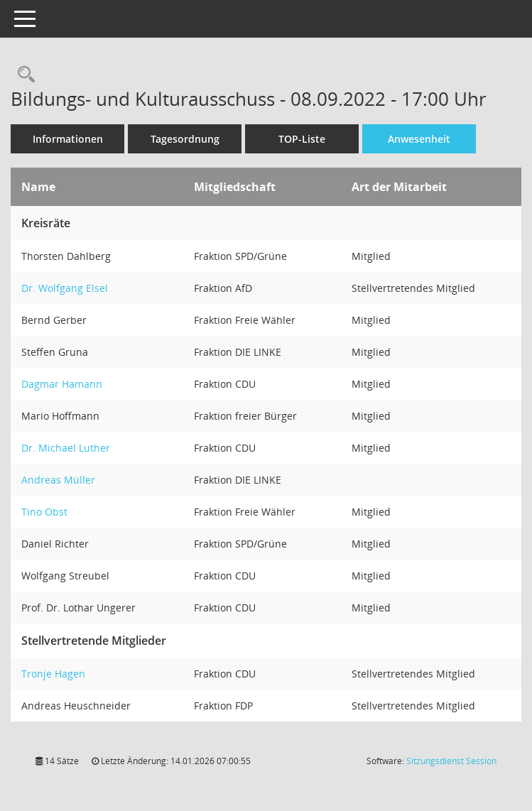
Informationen (68, 139)
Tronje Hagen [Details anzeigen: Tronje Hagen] (53, 673)
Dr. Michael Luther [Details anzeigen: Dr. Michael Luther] (65, 448)
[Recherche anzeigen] (23, 75)
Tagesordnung (185, 139)
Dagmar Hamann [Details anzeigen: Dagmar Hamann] (61, 384)
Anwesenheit (419, 139)
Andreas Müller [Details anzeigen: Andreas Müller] (58, 479)
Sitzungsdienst (451, 761)
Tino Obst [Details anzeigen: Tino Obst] (44, 511)
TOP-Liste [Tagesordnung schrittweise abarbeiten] (301, 139)
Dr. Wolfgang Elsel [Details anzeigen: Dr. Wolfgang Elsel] (64, 288)
